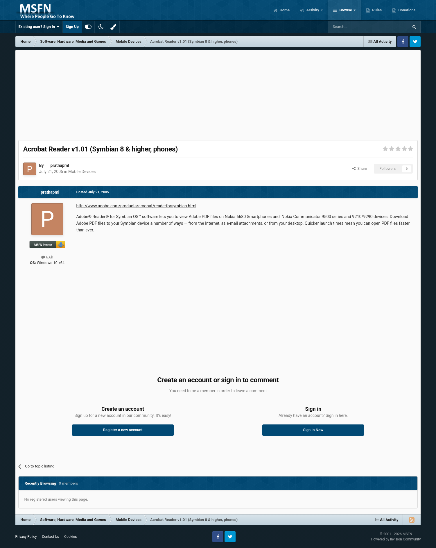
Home (284, 10)
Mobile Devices (82, 171)
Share (359, 168)
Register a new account (123, 430)
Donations (406, 10)
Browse (345, 10)
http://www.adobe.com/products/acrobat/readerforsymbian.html (136, 206)
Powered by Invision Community (396, 539)
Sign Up (72, 26)
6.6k (47, 257)
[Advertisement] (218, 93)
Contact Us (50, 537)
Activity (312, 10)
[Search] (354, 27)
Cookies (70, 537)
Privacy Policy (26, 537)
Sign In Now (313, 430)
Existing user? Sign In (39, 27)
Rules (376, 10)
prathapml (59, 165)
